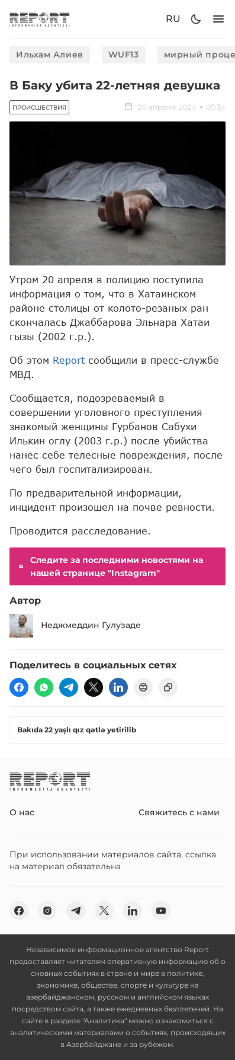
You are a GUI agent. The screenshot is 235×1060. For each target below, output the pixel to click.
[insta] (47, 910)
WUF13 (123, 54)
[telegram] (68, 687)
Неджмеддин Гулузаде (75, 626)
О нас (21, 812)
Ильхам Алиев (49, 54)
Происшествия (39, 107)
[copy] (168, 687)
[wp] (43, 687)
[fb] (18, 687)
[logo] (39, 19)
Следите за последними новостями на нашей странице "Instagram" (110, 566)
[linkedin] (118, 687)
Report (69, 360)
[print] (143, 687)
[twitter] (93, 687)
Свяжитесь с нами (179, 812)
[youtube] (161, 910)
